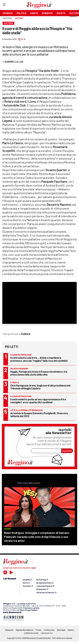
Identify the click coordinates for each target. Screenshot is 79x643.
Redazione (9, 630)
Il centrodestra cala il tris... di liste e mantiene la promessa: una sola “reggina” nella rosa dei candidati (38, 359)
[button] (73, 20)
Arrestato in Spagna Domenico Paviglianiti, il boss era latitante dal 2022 (39, 415)
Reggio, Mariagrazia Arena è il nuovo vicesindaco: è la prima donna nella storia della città (38, 373)
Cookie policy (49, 630)
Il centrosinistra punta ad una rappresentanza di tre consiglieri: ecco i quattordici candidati (38, 401)
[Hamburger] (4, 5)
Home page (7, 18)
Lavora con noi (47, 633)
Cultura (19, 18)
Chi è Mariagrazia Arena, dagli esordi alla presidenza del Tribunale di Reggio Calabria (40, 387)
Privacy (38, 630)
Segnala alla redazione (24, 630)
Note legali (61, 630)
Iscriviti (67, 450)
